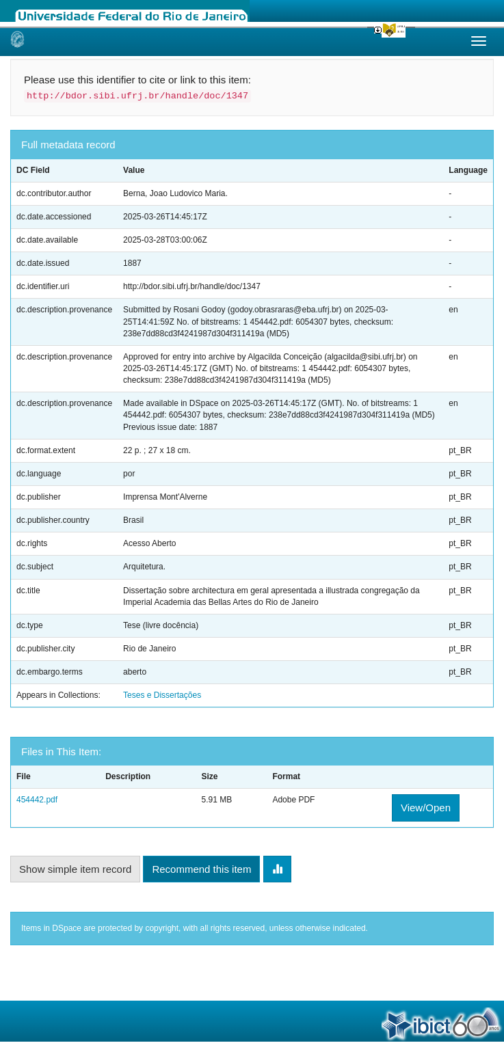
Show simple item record (75, 869)
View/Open (426, 807)
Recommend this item (201, 869)
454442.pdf (36, 799)
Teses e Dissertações (162, 695)
